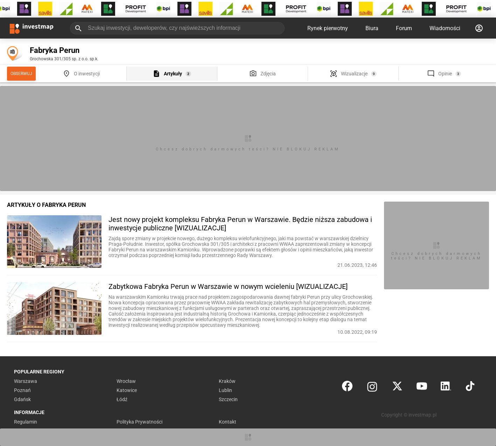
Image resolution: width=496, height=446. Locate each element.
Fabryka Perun (54, 50)
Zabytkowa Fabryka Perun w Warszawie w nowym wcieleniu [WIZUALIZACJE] (228, 286)
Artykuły (173, 73)
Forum (404, 28)
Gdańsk (22, 399)
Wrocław (126, 381)
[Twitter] (397, 387)
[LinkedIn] (446, 387)
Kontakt (227, 422)
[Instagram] (372, 387)
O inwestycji (87, 73)
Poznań (22, 390)
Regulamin (25, 422)
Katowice (127, 390)
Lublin (225, 390)
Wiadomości (444, 28)
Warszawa (25, 381)
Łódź (122, 399)
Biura (371, 28)
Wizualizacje (354, 73)
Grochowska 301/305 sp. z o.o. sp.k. (64, 58)
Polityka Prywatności (139, 422)
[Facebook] (347, 387)
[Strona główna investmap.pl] (31, 28)
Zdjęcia (268, 73)
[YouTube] (422, 387)
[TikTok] (470, 387)
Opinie (445, 73)
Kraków (227, 381)
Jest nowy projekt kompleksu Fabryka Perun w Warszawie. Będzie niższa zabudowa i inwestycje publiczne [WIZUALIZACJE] (240, 223)
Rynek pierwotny (327, 28)
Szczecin (228, 399)
